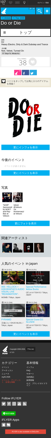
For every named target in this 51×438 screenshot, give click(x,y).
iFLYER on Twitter (4, 404)
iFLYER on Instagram (14, 404)
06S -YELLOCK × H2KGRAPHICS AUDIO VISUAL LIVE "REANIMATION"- (12, 290)
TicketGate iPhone (8, 425)
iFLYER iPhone (4, 425)
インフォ (30, 367)
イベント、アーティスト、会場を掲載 (11, 381)
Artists (7, 18)
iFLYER (5, 350)
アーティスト (7, 370)
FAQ (28, 370)
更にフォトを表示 (25, 223)
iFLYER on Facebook (9, 404)
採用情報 (30, 380)
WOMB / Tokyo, (10, 297)
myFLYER (6, 377)
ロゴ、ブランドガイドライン (36, 384)
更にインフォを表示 (25, 147)
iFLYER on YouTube (19, 404)
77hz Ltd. (30, 349)
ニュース (5, 374)
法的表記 (30, 377)
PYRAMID (6, 319)
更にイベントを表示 (25, 172)
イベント (5, 367)
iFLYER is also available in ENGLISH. (25, 432)
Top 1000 (20, 18)
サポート (30, 374)
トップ (25, 32)
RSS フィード (25, 404)
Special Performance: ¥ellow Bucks (36, 288)
